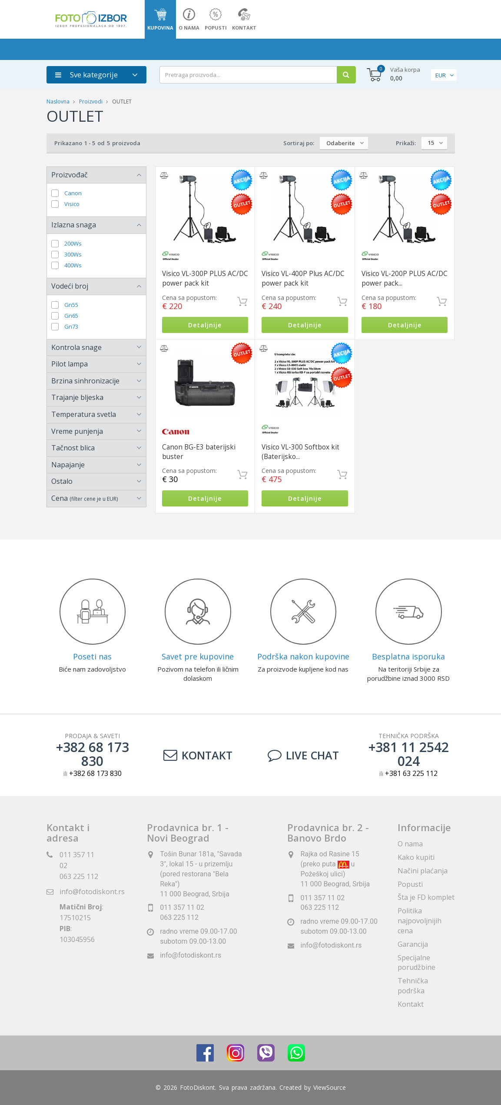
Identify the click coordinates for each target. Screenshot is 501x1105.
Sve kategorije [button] (86, 75)
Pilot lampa (69, 364)
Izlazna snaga (73, 225)
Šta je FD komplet (426, 897)
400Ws (73, 265)
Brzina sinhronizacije (85, 381)
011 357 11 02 (182, 908)
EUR (440, 75)
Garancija (413, 944)
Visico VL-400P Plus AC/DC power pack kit (303, 278)
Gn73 (71, 326)
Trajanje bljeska (77, 397)
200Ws (73, 243)
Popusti (410, 884)
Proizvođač (69, 175)
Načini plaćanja (423, 870)
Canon (73, 193)
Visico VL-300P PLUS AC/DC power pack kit (205, 278)
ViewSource (329, 1087)
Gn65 (71, 316)
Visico (72, 204)
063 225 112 (79, 876)
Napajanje (68, 464)
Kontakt (197, 755)
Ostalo (62, 481)
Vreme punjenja (77, 431)
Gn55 (71, 305)
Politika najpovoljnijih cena (419, 920)
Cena (84, 498)
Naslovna (58, 101)
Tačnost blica (73, 448)
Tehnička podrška (413, 986)
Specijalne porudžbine (416, 962)
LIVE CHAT (303, 755)
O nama (410, 844)
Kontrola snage (76, 347)
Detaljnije (205, 325)
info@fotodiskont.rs (92, 891)
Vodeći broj (69, 286)
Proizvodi (91, 101)
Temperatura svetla (83, 414)
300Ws (73, 254)
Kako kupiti (416, 857)
